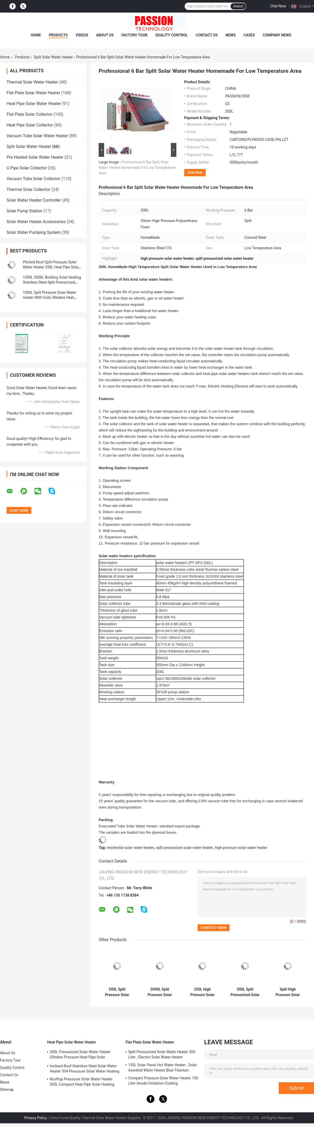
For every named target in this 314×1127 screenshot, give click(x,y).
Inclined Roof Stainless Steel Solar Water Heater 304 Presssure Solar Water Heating (84, 1068)
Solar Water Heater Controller (34, 200)
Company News (277, 35)
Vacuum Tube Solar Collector (33, 178)
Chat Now (278, 6)
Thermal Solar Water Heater (32, 82)
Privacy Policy (35, 1118)
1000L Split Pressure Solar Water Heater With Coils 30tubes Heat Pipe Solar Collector (49, 297)
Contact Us (207, 35)
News (231, 35)
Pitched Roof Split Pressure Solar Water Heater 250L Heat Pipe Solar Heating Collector (51, 267)
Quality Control (171, 35)
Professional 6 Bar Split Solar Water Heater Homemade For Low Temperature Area (137, 167)
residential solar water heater (130, 848)
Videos (82, 35)
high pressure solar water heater (241, 848)
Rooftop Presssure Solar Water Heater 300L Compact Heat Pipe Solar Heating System (82, 1082)
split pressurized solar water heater (184, 848)
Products (58, 35)
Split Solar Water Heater (53, 57)
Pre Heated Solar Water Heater (35, 157)
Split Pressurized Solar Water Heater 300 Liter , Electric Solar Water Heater (161, 1054)
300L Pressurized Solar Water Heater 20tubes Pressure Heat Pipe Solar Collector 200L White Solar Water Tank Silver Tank (81, 1055)
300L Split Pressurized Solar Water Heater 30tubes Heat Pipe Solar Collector (245, 992)
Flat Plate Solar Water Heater (33, 92)
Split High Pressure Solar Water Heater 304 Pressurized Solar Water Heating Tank (287, 992)
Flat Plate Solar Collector (29, 114)
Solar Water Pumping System (34, 232)
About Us (105, 35)
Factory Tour (134, 35)
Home (36, 35)
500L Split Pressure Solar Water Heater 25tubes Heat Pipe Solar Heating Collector (117, 992)
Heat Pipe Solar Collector (30, 125)
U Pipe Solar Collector (27, 167)
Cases (249, 35)
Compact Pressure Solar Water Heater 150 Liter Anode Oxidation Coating (163, 1080)
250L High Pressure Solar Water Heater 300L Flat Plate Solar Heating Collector (202, 992)
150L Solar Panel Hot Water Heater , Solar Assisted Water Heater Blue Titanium (162, 1067)
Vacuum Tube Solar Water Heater (37, 135)
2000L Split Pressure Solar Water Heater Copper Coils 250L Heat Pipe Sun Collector (160, 992)
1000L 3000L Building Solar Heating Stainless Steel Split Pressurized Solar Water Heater (52, 282)
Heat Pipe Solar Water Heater (34, 103)
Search (238, 6)
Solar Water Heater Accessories (36, 221)
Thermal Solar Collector (28, 189)
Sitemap (7, 1089)
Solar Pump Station (24, 210)
